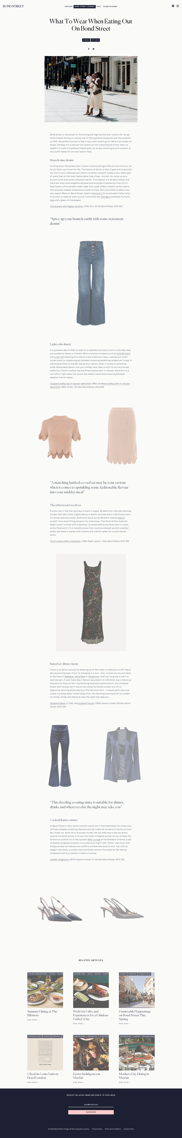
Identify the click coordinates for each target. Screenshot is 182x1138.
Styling (95, 40)
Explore (69, 6)
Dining (86, 40)
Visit (99, 6)
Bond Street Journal (85, 6)
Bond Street (13, 6)
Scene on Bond (110, 6)
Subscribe (91, 1112)
